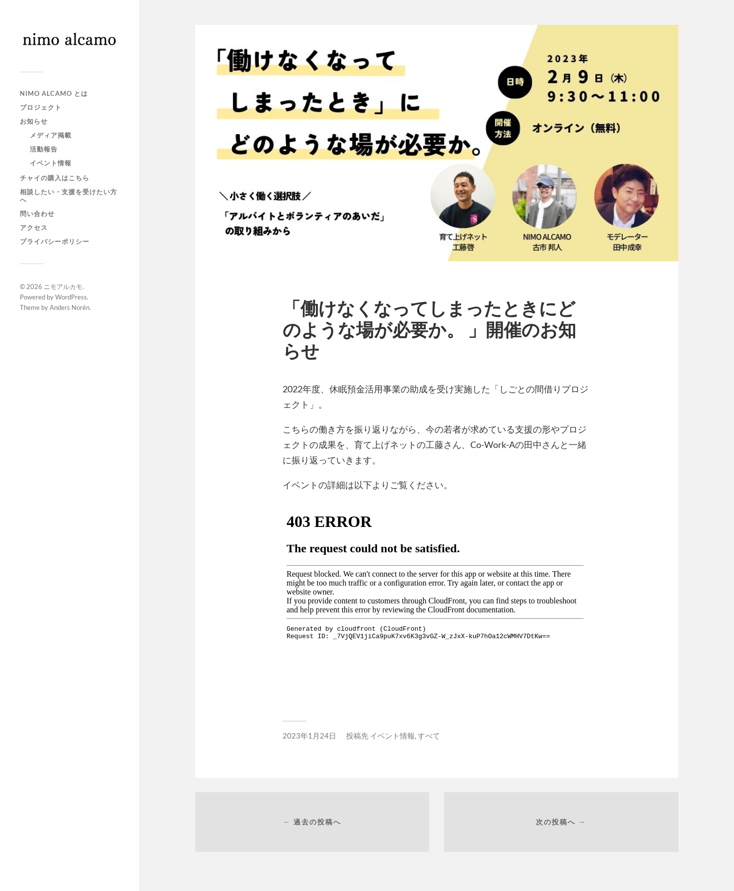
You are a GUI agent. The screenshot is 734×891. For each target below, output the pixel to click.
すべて (429, 735)
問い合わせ (37, 214)
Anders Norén (69, 307)
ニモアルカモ (63, 287)
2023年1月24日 (309, 735)
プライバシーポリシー (54, 241)
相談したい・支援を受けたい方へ (68, 196)
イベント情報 (51, 163)
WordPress (71, 297)
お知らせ (34, 121)
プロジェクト (41, 107)
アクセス (34, 227)
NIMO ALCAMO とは (54, 93)
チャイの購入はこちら (54, 178)
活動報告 (44, 149)
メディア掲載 (51, 135)
